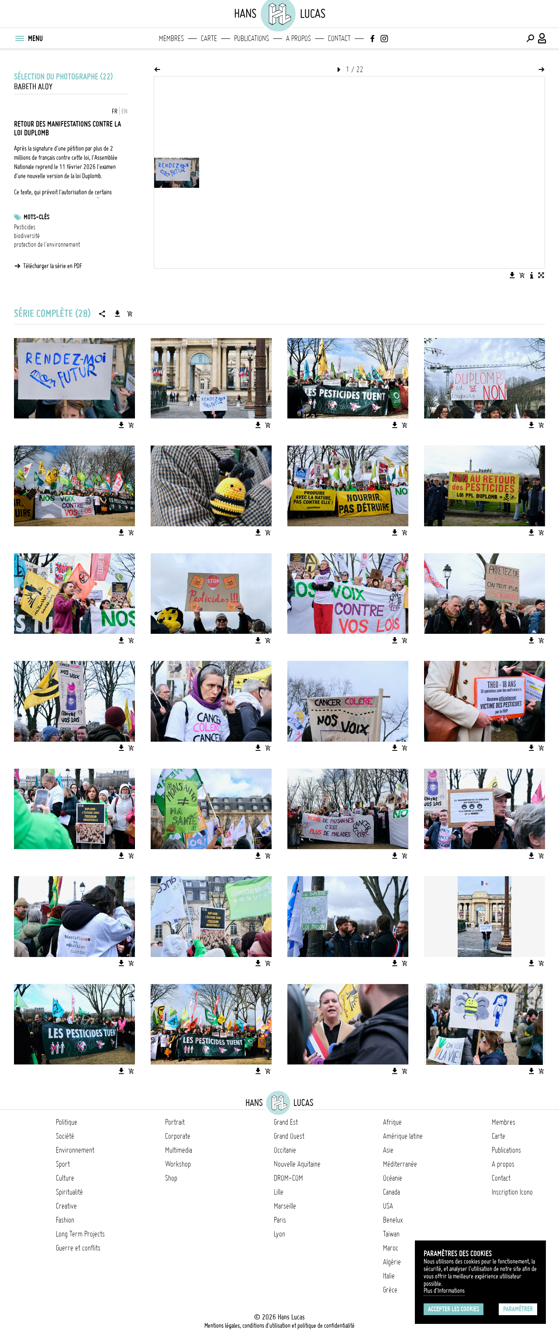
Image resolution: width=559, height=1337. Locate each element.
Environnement (75, 1150)
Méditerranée (400, 1164)
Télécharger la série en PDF (52, 266)
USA (388, 1206)
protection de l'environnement (47, 245)
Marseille (285, 1206)
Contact (339, 38)
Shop (171, 1178)
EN (124, 111)
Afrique (392, 1122)
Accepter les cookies (453, 1309)
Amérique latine (403, 1136)
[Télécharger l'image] (512, 275)
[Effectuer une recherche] (530, 38)
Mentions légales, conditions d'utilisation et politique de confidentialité (279, 1326)
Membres (171, 38)
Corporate (177, 1136)
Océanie (392, 1178)
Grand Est (286, 1122)
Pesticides (24, 227)
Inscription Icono (512, 1192)
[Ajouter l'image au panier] (522, 275)
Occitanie (285, 1150)
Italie (389, 1275)
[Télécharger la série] (117, 314)
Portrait (175, 1122)
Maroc (390, 1248)
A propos (298, 38)
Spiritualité (69, 1192)
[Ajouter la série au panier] (130, 314)
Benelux (393, 1220)
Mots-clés (36, 217)
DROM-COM (288, 1178)
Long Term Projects (80, 1234)
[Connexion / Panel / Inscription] (542, 38)
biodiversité (27, 236)
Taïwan (391, 1234)
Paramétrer (518, 1309)
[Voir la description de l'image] (531, 275)
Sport (63, 1164)
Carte (209, 38)
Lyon (279, 1234)
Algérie (392, 1262)
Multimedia (178, 1150)
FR (114, 111)
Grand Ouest (289, 1136)
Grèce (390, 1289)
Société (65, 1136)
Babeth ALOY (33, 87)
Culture (65, 1178)
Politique (66, 1122)
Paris (280, 1220)
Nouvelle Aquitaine (297, 1164)
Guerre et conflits (78, 1248)
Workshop (178, 1164)
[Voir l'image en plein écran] (541, 275)
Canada (391, 1192)
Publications (251, 38)
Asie (388, 1150)
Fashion (65, 1220)
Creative (66, 1206)
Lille (278, 1192)
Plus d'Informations (444, 1291)
